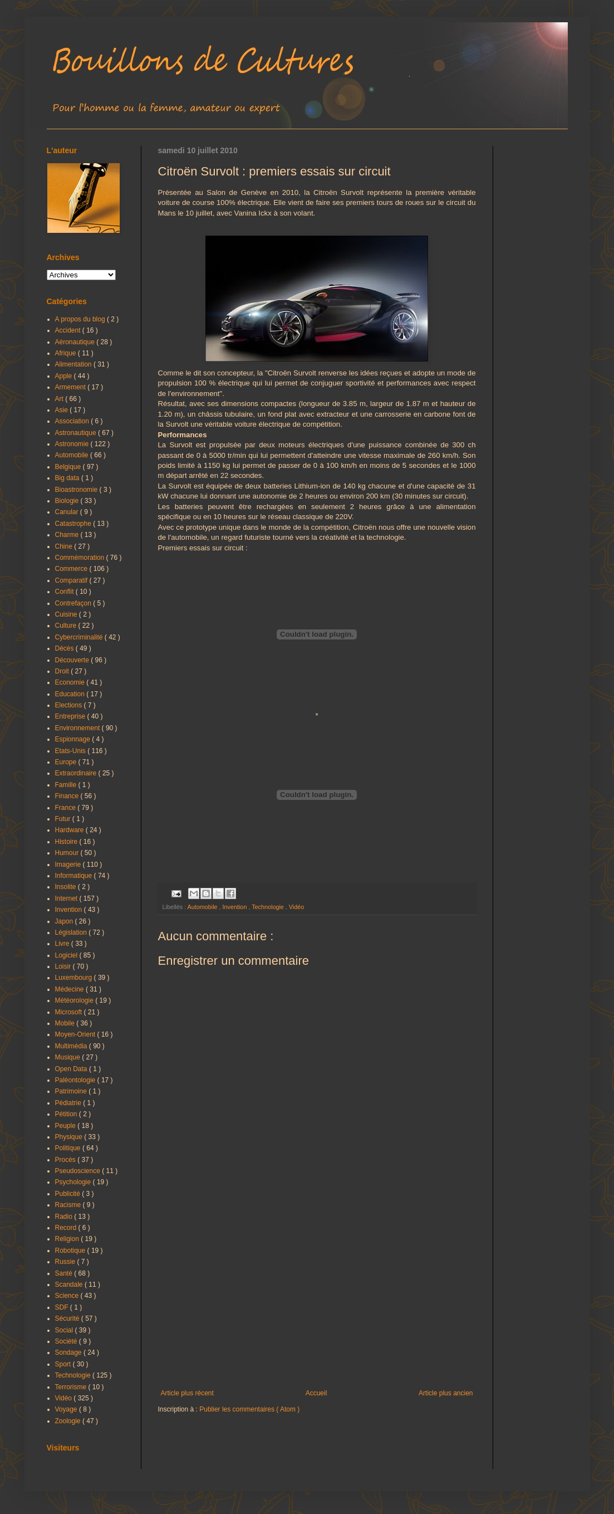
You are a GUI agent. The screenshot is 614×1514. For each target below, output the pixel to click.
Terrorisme (72, 1387)
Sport (64, 1364)
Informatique (74, 876)
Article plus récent (187, 1393)
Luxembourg (74, 977)
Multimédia (72, 1046)
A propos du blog (81, 319)
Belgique (69, 467)
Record (66, 1228)
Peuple (66, 1126)
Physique (70, 1137)
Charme (68, 535)
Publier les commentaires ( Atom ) (249, 1409)
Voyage (67, 1409)
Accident (68, 330)
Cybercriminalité (80, 637)
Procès (66, 1160)
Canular (67, 512)
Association (73, 421)
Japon (65, 921)
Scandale (70, 1284)
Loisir (64, 966)
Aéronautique (76, 342)
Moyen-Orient (76, 1034)
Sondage (69, 1352)
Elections (69, 705)
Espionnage (73, 739)
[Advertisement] (317, 1297)
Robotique (71, 1250)
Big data (68, 478)
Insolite (66, 887)
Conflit (65, 591)
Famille (66, 785)
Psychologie (74, 1182)
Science (68, 1296)
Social (65, 1330)
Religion (68, 1239)
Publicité (68, 1194)
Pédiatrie (69, 1103)
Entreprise (71, 716)
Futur (63, 819)
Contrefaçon (74, 603)
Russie (66, 1262)
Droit (63, 671)
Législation (72, 932)
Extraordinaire (77, 773)
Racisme (69, 1205)
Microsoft (69, 1012)
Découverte (73, 660)
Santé (65, 1273)
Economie (71, 682)
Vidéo (296, 906)
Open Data (72, 1069)
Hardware (70, 830)
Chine (65, 546)
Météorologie (75, 1000)
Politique (68, 1148)
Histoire (67, 842)
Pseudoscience (78, 1171)
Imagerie (69, 864)
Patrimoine (72, 1091)
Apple (64, 376)
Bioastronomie (77, 490)
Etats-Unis (71, 751)
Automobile (203, 906)
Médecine (70, 989)
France (66, 808)
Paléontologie (76, 1080)
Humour (68, 853)
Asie (62, 410)
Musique (68, 1057)
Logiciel (67, 955)
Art (60, 399)
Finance (68, 796)
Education (71, 694)
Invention (236, 906)
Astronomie (73, 444)
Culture (66, 625)
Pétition (67, 1114)
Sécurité (68, 1318)
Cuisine (67, 614)
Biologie (68, 501)
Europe (66, 762)
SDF (62, 1307)
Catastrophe (74, 524)
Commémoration (80, 557)
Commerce (72, 569)
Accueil (316, 1393)
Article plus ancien (446, 1393)
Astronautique (76, 433)
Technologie (269, 906)
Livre (63, 944)
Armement (71, 387)
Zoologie (68, 1421)
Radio (65, 1216)
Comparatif (72, 580)
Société (67, 1341)
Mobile (66, 1023)
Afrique (66, 353)
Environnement (78, 728)
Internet (67, 898)
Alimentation (74, 364)
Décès (65, 648)
